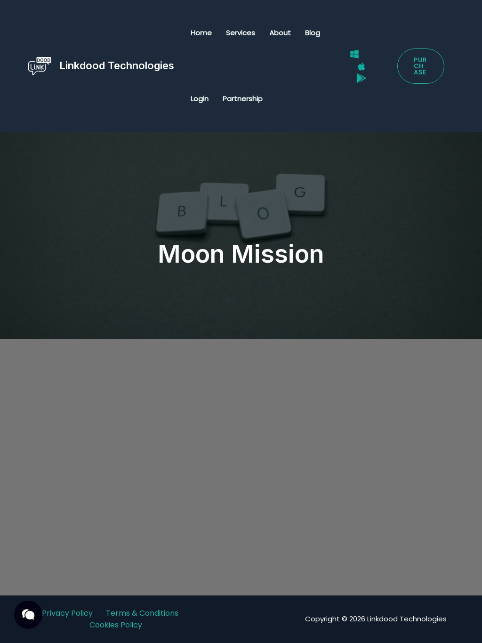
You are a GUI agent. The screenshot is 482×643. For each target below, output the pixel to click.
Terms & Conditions (142, 613)
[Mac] (361, 66)
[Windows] (354, 54)
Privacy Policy (67, 613)
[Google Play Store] (361, 78)
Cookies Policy (115, 624)
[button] (420, 66)
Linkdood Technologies (116, 65)
